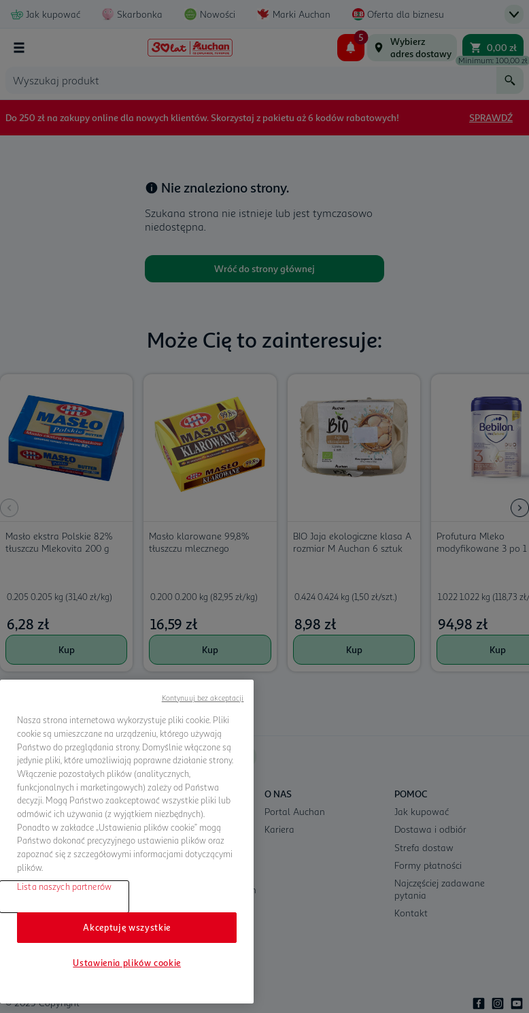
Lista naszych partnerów (64, 886)
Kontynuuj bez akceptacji (203, 697)
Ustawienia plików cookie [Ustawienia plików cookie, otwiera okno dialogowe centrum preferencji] (127, 962)
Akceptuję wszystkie (126, 927)
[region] (127, 841)
